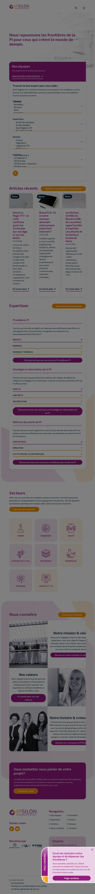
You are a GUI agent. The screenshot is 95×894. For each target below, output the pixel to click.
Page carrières (71, 878)
